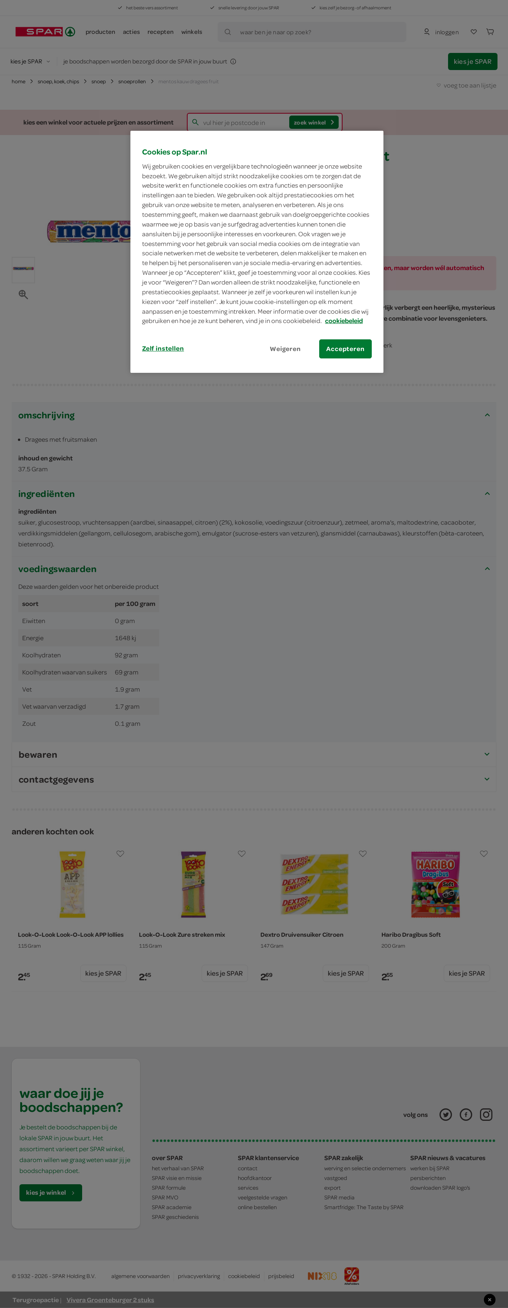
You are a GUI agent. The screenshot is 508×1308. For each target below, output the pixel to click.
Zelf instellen (163, 348)
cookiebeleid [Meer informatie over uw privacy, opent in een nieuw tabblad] (344, 320)
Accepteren (345, 348)
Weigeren (285, 348)
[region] (256, 252)
